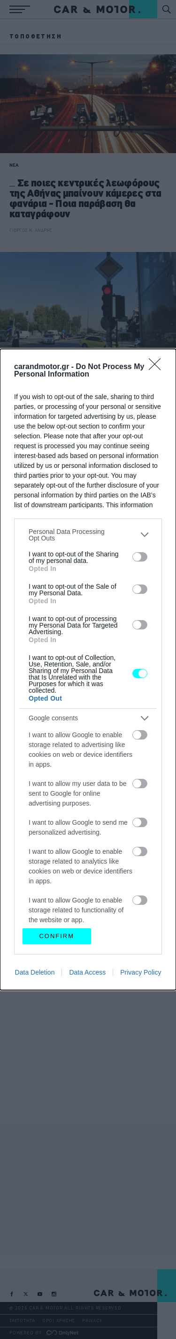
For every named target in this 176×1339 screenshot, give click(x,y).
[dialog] (88, 670)
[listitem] (88, 534)
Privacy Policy (140, 972)
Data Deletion (35, 972)
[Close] (158, 367)
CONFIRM (56, 936)
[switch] (139, 557)
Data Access (87, 972)
